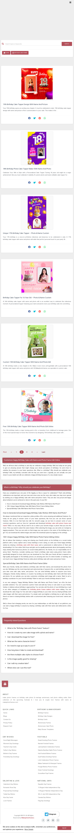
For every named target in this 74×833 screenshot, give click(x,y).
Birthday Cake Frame (19, 53)
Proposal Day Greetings (10, 791)
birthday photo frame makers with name (45, 589)
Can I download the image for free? (20, 637)
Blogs (5, 716)
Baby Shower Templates (46, 729)
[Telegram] (50, 814)
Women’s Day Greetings (11, 743)
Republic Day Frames (44, 784)
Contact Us (7, 719)
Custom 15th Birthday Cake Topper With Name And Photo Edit (27, 362)
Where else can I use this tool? (18, 668)
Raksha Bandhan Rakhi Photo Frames (50, 750)
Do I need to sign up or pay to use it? (20, 646)
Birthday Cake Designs (45, 716)
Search (67, 44)
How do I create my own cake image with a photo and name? (29, 632)
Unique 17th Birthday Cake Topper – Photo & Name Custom (26, 233)
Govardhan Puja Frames (45, 773)
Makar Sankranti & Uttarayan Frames (50, 763)
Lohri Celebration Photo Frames (48, 760)
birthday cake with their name (28, 545)
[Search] (32, 44)
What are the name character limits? (20, 641)
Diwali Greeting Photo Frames (47, 740)
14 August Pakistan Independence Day (50, 791)
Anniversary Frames (44, 723)
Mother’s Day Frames (10, 753)
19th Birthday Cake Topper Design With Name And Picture (25, 104)
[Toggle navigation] (70, 2)
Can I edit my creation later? (17, 663)
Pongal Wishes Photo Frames (47, 767)
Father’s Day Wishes (9, 750)
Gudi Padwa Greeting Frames (47, 757)
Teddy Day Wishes (9, 794)
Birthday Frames (43, 713)
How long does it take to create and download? (24, 650)
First (5, 452)
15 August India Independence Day (49, 787)
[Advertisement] (37, 18)
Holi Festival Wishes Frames (47, 753)
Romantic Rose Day (9, 787)
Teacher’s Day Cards (9, 747)
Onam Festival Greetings (46, 770)
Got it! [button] (64, 828)
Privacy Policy (7, 723)
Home (6, 53)
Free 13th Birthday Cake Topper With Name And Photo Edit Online (28, 426)
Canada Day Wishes (44, 797)
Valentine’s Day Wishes (10, 784)
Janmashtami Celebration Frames (49, 747)
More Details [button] (29, 829)
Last (43, 452)
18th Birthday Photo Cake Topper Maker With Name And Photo (27, 169)
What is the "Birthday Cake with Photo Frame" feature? (27, 628)
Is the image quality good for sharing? (20, 659)
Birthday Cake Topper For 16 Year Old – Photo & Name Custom (27, 298)
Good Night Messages (10, 740)
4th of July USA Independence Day (49, 794)
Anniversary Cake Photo (46, 726)
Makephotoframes (27, 818)
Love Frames (7, 801)
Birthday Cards (42, 719)
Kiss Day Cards (8, 797)
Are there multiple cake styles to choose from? (24, 654)
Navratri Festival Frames (46, 743)
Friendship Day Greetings (11, 757)
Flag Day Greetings (44, 801)
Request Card (7, 726)
